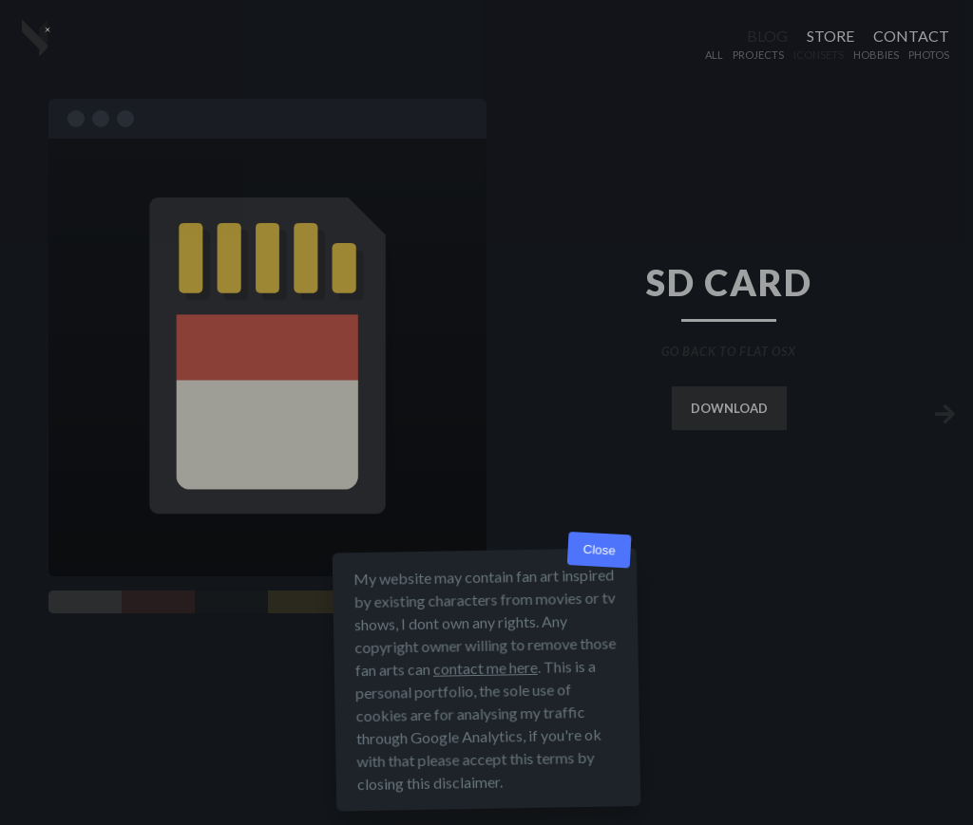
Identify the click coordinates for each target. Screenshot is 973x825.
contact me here (485, 668)
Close (599, 550)
